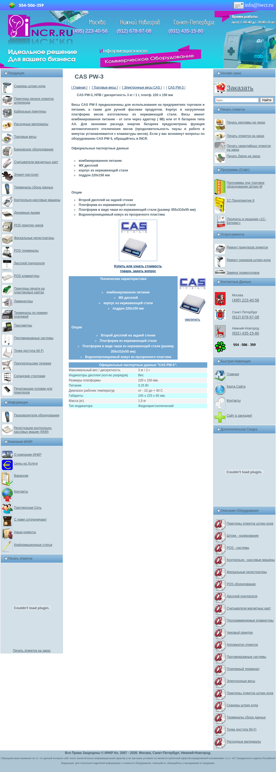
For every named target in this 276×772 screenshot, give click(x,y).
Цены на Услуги (26, 463)
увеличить (192, 319)
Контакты (21, 491)
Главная (233, 374)
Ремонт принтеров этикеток (247, 247)
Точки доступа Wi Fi (28, 351)
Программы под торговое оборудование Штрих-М (245, 184)
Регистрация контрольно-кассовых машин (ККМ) (33, 430)
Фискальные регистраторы (34, 238)
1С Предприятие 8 (240, 200)
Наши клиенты (25, 532)
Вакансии (21, 476)
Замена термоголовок (243, 273)
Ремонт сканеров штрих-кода (249, 260)
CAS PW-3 (176, 87)
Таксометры (23, 325)
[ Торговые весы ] (105, 87)
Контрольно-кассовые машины (37, 200)
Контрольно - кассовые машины (251, 560)
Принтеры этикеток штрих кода (250, 523)
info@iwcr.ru (252, 5)
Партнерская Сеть (28, 508)
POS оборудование (241, 584)
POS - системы (238, 548)
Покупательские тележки (32, 363)
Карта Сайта (236, 386)
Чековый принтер (240, 632)
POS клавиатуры (26, 276)
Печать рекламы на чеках (246, 122)
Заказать (240, 88)
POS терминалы (26, 250)
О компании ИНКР (28, 455)
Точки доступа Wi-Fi (241, 729)
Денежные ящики (27, 213)
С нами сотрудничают (30, 519)
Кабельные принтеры (30, 111)
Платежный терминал (243, 669)
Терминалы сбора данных (33, 187)
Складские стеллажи (29, 376)
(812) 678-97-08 (133, 31)
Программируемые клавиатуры (250, 620)
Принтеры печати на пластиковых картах (29, 290)
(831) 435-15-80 (185, 31)
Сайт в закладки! (239, 415)
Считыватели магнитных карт (36, 162)
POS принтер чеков (28, 225)
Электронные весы (241, 681)
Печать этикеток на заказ (31, 650)
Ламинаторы (23, 301)
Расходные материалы (31, 124)
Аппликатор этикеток (242, 645)
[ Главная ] (79, 87)
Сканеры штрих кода (29, 86)
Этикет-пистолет (26, 175)
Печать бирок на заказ (243, 156)
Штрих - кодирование (242, 536)
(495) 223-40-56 (90, 31)
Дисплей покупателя (29, 263)
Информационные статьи (33, 545)
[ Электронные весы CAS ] (142, 87)
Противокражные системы (33, 338)
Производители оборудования (36, 415)
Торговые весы (25, 137)
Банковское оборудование (34, 149)
